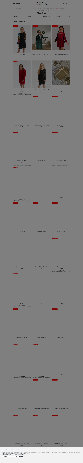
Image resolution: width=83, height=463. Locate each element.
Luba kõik (21, 456)
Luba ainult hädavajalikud (6, 456)
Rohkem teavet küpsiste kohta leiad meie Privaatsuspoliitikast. (13, 454)
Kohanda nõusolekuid (15, 456)
